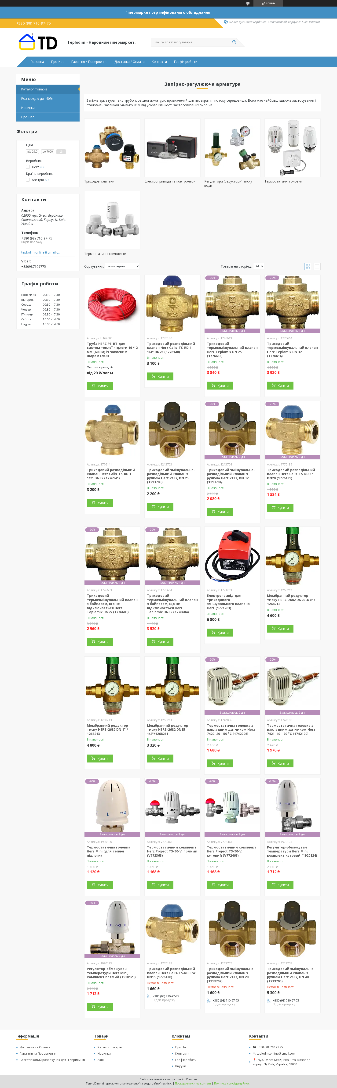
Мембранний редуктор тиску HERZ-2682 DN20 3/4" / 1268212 (291, 599)
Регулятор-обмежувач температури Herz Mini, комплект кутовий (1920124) (292, 851)
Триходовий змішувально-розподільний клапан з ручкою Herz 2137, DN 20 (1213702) (231, 974)
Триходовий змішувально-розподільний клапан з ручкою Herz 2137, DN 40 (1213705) (291, 974)
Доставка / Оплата (129, 61)
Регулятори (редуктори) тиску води (228, 183)
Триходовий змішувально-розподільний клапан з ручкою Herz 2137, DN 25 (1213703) (171, 476)
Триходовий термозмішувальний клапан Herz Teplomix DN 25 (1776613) (232, 349)
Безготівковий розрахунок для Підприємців (52, 1060)
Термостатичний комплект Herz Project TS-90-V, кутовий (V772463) (231, 851)
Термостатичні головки (283, 181)
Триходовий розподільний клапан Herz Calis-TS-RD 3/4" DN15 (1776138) (171, 972)
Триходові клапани (99, 181)
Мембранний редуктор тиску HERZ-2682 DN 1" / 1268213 (107, 729)
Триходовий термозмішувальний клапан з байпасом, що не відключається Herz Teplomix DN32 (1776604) (172, 603)
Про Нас (57, 61)
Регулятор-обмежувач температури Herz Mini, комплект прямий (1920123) (111, 972)
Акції (101, 1060)
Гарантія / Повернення (89, 61)
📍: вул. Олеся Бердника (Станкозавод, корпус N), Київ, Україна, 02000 (282, 1062)
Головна (37, 61)
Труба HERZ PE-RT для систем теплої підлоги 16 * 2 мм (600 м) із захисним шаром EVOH (112, 349)
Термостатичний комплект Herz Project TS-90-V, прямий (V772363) (172, 851)
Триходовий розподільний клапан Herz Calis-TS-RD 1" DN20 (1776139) (291, 474)
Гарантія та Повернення (38, 1053)
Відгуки (180, 1066)
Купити (103, 386)
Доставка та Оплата (35, 1047)
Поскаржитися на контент (193, 1083)
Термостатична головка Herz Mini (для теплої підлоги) (108, 851)
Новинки (28, 107)
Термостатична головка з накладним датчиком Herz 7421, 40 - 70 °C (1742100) (291, 729)
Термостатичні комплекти (105, 253)
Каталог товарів (34, 89)
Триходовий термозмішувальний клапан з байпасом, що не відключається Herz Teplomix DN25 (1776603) (112, 603)
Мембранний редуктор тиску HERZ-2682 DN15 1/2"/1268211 (167, 729)
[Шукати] (234, 42)
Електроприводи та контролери (169, 181)
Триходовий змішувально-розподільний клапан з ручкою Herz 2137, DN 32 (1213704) (231, 476)
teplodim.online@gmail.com (41, 252)
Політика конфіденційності (232, 1083)
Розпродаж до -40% (37, 98)
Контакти (159, 61)
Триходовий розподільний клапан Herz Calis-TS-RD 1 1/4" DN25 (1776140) (171, 347)
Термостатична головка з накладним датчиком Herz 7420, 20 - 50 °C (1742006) (231, 729)
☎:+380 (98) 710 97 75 (268, 1047)
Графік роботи (185, 61)
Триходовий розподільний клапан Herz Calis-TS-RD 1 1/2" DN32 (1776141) (111, 474)
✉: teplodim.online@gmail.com (274, 1053)
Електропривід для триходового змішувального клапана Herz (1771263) (228, 601)
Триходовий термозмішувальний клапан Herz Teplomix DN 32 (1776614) (292, 349)
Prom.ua (192, 1079)
